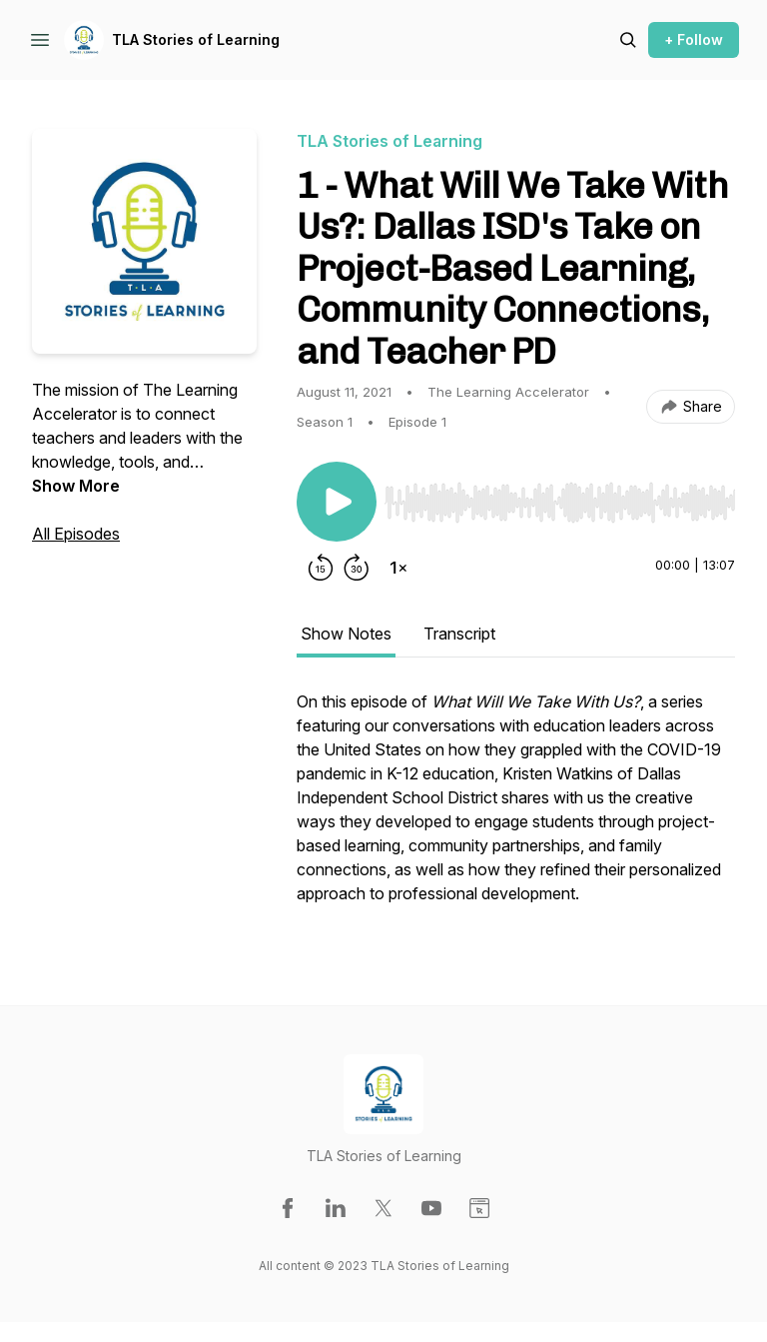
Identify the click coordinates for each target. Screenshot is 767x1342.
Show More (76, 486)
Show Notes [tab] (346, 634)
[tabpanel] (516, 807)
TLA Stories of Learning (196, 39)
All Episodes (76, 534)
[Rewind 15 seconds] (321, 568)
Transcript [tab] (459, 634)
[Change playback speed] (398, 568)
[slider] (559, 503)
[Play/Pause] (337, 502)
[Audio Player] (559, 497)
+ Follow (693, 39)
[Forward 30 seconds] (357, 568)
